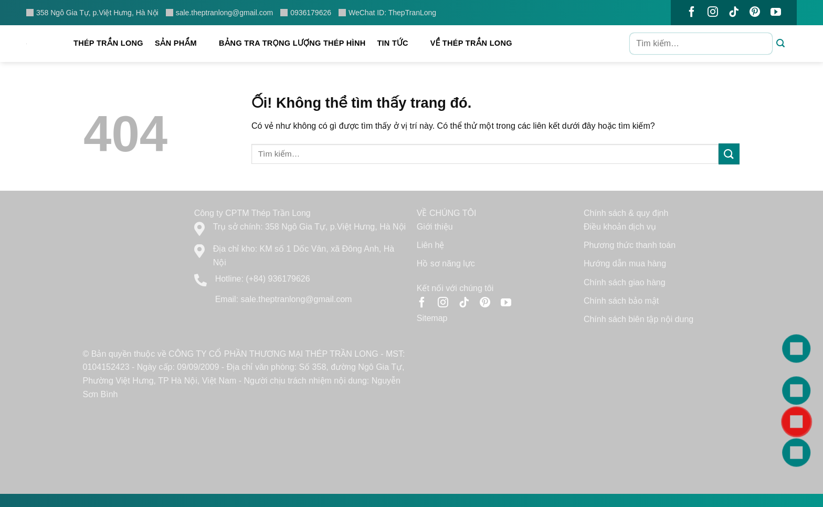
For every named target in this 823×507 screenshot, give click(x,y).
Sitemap (432, 318)
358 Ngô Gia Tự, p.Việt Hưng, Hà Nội (92, 12)
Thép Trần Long (108, 43)
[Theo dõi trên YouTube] (776, 12)
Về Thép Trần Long (476, 43)
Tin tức (397, 43)
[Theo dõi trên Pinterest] (755, 12)
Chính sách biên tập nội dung (638, 319)
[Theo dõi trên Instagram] (713, 12)
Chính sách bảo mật (621, 300)
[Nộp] (780, 44)
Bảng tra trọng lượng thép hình (292, 43)
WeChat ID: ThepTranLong (387, 12)
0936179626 (305, 12)
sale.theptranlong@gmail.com (219, 12)
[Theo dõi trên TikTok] (734, 12)
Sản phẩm (181, 43)
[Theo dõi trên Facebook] (692, 12)
